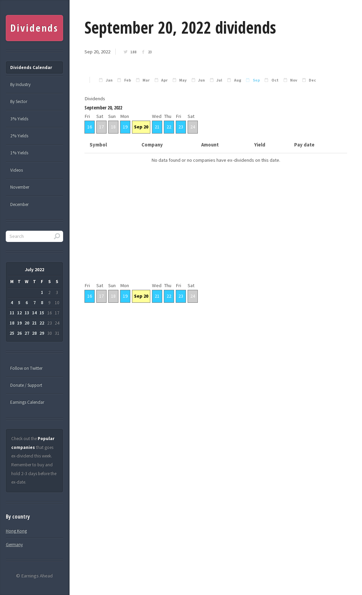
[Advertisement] (215, 233)
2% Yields (19, 136)
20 (26, 323)
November (19, 187)
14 (34, 313)
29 (41, 333)
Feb (127, 80)
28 (34, 333)
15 (41, 313)
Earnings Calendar (27, 402)
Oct (275, 80)
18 (113, 127)
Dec (312, 80)
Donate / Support (26, 385)
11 (11, 313)
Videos (16, 170)
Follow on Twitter (26, 368)
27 (26, 333)
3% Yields (19, 119)
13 (26, 313)
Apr (164, 80)
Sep (256, 80)
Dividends (34, 28)
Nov (293, 80)
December (19, 204)
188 (133, 52)
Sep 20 (141, 127)
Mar (146, 80)
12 (19, 313)
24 (192, 127)
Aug (237, 80)
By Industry (20, 84)
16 (89, 127)
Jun (201, 80)
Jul (219, 80)
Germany (14, 544)
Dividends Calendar (31, 67)
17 (101, 127)
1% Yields (19, 153)
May (183, 80)
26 (19, 333)
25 (11, 333)
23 (150, 52)
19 (125, 127)
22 (169, 127)
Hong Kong (16, 531)
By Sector (18, 101)
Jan (109, 80)
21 (157, 127)
